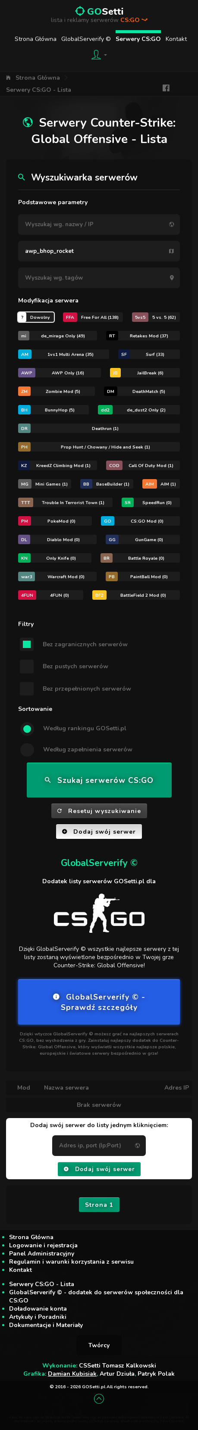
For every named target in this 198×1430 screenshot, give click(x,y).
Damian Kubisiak (72, 1374)
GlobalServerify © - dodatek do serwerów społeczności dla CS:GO (96, 1296)
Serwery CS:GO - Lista (38, 90)
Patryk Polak (156, 1374)
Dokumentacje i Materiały (46, 1325)
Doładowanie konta (38, 1309)
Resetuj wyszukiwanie (99, 811)
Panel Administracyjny (41, 1253)
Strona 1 (99, 1205)
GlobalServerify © (86, 39)
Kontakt (176, 39)
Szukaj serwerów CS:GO (99, 780)
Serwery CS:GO (138, 39)
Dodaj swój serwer (99, 832)
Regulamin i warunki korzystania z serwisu (71, 1262)
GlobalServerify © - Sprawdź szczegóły (99, 1002)
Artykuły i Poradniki (37, 1317)
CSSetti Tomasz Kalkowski (117, 1365)
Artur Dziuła (117, 1374)
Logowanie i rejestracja (43, 1245)
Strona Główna (36, 39)
